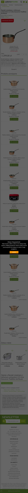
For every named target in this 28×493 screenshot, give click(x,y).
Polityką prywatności (10, 245)
